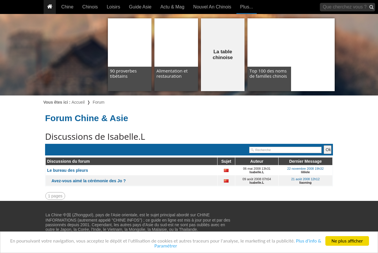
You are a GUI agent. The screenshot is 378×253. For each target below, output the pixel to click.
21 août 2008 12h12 (305, 179)
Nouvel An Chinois (212, 6)
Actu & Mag (172, 6)
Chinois (90, 6)
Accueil (78, 102)
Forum (98, 102)
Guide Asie (140, 6)
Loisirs (113, 6)
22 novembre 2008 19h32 (305, 168)
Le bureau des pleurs (67, 170)
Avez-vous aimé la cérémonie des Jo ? (88, 180)
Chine (67, 6)
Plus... (246, 6)
